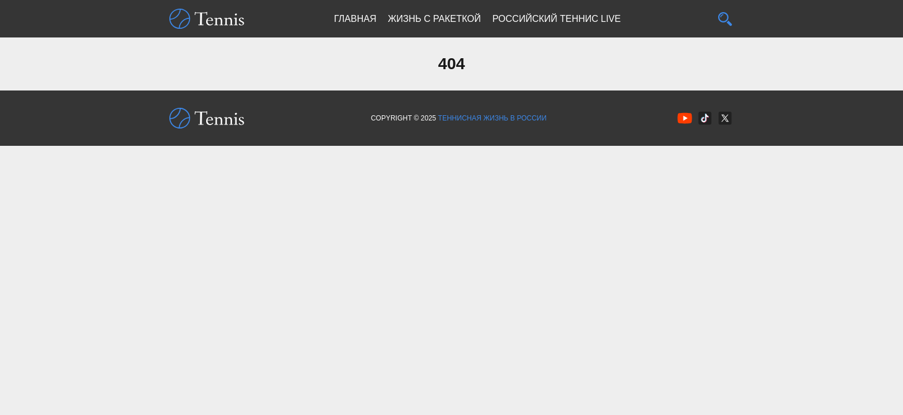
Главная (355, 19)
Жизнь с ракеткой (434, 19)
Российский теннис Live (556, 19)
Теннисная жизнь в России (492, 118)
